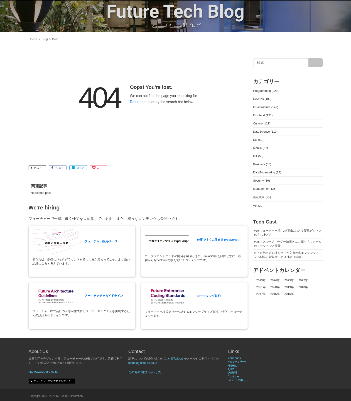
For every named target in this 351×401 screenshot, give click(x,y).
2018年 (303, 287)
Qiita (231, 369)
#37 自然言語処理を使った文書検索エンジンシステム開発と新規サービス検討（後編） (286, 255)
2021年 (261, 287)
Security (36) (261, 180)
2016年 (275, 294)
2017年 (261, 294)
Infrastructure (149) (265, 107)
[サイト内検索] (315, 62)
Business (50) (262, 164)
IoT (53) (258, 156)
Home (33, 39)
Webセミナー (237, 361)
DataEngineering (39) (267, 172)
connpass (234, 358)
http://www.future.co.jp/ (44, 371)
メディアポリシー (240, 380)
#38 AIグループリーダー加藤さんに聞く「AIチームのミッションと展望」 (287, 244)
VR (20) (258, 205)
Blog (45, 39)
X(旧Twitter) (175, 358)
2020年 (275, 287)
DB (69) (258, 139)
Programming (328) (266, 90)
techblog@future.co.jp (142, 363)
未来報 (232, 372)
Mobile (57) (260, 148)
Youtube (233, 376)
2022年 (303, 280)
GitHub (232, 365)
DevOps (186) (262, 99)
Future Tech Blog (176, 11)
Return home (140, 102)
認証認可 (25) (262, 197)
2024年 (275, 280)
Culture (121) (261, 123)
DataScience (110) (265, 131)
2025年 (261, 280)
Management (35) (265, 188)
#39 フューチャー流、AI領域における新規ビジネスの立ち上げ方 (288, 232)
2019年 (289, 287)
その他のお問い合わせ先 (144, 372)
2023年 (289, 280)
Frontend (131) (263, 115)
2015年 (289, 294)
